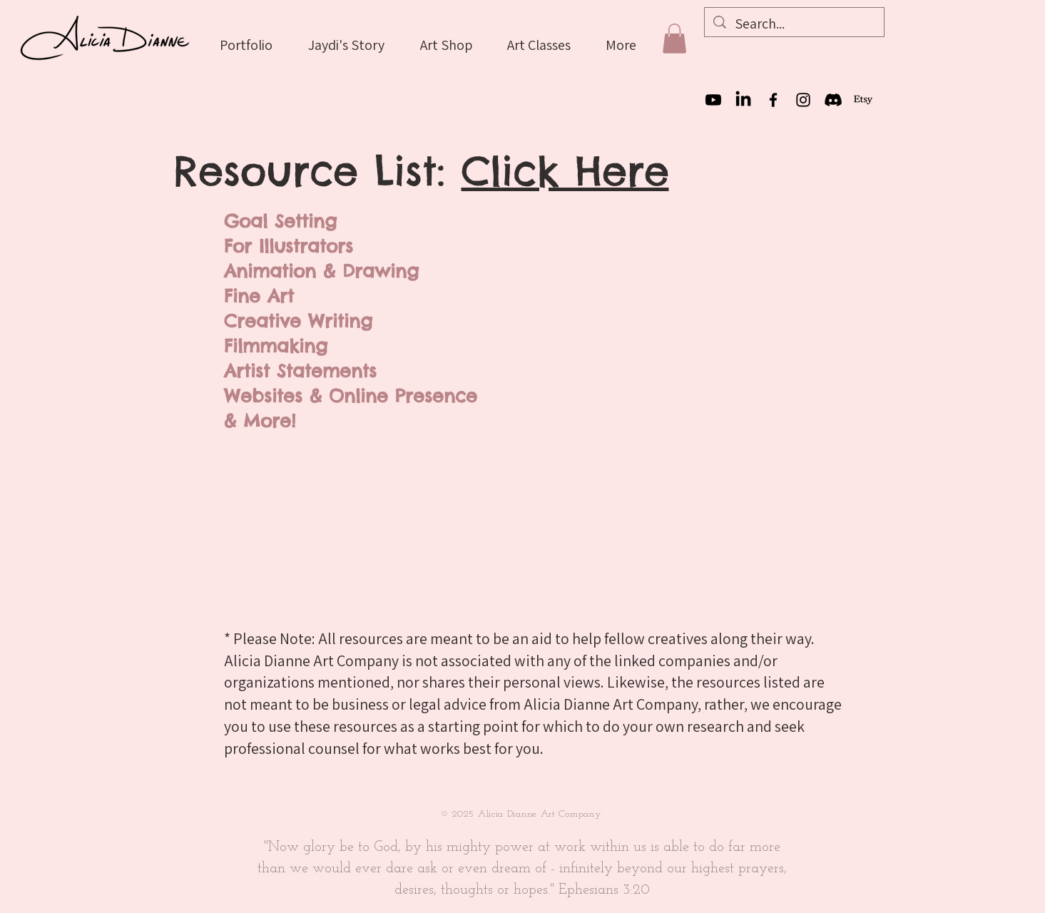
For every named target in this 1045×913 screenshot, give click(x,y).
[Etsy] (863, 100)
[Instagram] (803, 100)
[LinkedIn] (743, 100)
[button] (674, 38)
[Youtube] (713, 100)
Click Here (565, 171)
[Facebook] (773, 100)
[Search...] (794, 23)
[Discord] (833, 100)
